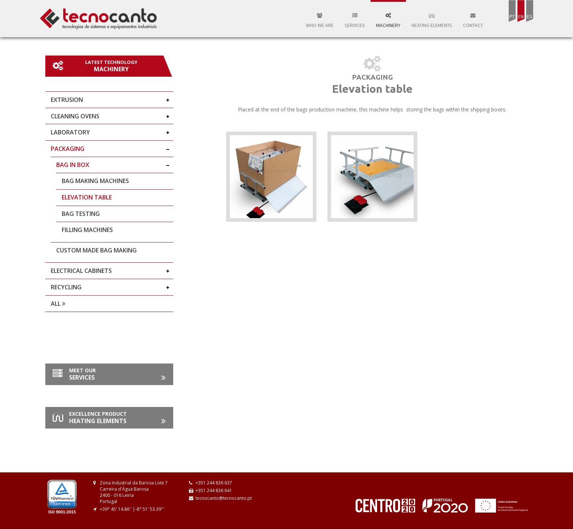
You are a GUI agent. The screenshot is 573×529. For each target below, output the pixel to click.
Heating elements (431, 20)
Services (355, 20)
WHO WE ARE (320, 20)
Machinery (388, 20)
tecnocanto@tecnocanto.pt (224, 498)
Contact (473, 20)
